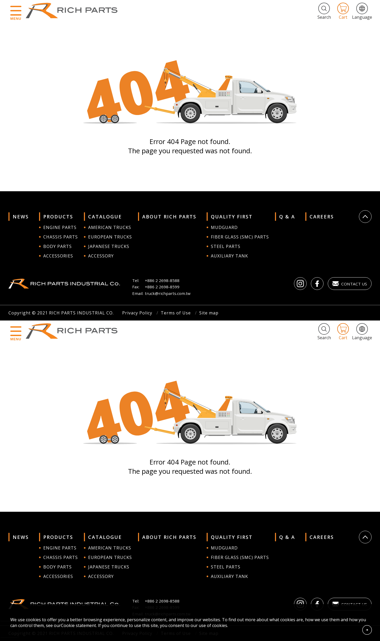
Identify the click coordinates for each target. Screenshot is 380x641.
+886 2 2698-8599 (162, 286)
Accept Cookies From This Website (367, 630)
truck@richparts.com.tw (168, 293)
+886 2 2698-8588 (162, 280)
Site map (208, 313)
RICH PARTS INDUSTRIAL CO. (74, 10)
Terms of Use (176, 313)
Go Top (365, 216)
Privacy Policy (137, 313)
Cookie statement (78, 625)
